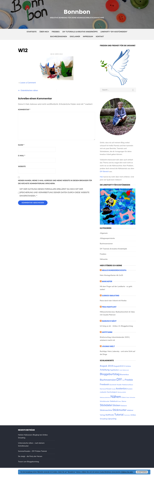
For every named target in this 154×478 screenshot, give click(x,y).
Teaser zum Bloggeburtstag (28, 461)
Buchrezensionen (58, 36)
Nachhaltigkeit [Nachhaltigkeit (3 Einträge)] (112, 392)
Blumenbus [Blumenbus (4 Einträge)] (124, 374)
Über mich (44, 32)
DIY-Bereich (104, 171)
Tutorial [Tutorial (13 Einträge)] (119, 414)
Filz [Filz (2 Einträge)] (123, 380)
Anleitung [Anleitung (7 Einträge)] (104, 369)
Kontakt (100, 36)
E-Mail (21, 156)
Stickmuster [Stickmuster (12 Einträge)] (120, 410)
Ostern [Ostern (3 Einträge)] (123, 397)
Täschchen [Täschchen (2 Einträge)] (127, 415)
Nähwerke (104, 259)
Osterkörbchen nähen (29, 90)
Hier (101, 177)
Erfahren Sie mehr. (127, 472)
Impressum (88, 36)
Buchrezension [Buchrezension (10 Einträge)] (108, 379)
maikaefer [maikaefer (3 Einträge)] (103, 392)
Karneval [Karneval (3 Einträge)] (103, 389)
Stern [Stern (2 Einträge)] (119, 401)
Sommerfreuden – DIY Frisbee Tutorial (32, 451)
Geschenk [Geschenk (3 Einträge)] (112, 385)
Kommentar (24, 109)
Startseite (32, 32)
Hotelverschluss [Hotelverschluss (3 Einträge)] (127, 385)
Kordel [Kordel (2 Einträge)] (114, 389)
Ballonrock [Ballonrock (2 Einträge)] (126, 370)
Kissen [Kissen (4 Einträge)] (109, 389)
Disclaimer (75, 36)
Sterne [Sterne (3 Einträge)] (124, 401)
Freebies (56, 32)
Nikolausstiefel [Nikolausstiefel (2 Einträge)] (121, 392)
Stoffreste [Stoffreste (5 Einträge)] (109, 415)
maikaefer (107, 281)
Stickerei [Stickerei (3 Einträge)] (124, 406)
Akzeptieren (142, 472)
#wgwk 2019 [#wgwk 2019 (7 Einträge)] (106, 365)
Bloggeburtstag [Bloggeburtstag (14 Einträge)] (109, 374)
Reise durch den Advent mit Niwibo (113, 300)
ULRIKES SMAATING (110, 295)
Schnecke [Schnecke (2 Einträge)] (132, 397)
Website (22, 166)
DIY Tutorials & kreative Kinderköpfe (80, 32)
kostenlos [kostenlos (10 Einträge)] (121, 388)
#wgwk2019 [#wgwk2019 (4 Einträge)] (118, 366)
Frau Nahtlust (109, 307)
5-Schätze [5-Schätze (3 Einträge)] (127, 366)
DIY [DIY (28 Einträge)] (119, 379)
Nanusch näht (109, 321)
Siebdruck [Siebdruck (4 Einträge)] (114, 401)
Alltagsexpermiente (107, 238)
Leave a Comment (28, 82)
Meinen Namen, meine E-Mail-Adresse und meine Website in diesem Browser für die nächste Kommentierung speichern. (55, 182)
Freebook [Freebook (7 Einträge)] (104, 384)
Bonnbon (77, 12)
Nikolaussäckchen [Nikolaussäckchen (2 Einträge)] (105, 397)
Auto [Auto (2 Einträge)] (120, 370)
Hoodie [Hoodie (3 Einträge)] (118, 385)
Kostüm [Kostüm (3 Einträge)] (129, 389)
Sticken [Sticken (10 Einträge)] (116, 405)
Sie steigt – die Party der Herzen (30, 456)
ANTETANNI (107, 332)
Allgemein (104, 233)
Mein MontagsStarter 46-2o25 (111, 275)
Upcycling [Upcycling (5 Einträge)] (112, 418)
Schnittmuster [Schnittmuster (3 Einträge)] (104, 401)
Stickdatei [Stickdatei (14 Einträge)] (106, 405)
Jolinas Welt (108, 346)
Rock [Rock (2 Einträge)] (127, 397)
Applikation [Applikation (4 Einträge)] (114, 370)
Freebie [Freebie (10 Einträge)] (129, 379)
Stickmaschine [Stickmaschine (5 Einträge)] (106, 410)
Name (21, 145)
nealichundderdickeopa (114, 270)
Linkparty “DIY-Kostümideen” (113, 32)
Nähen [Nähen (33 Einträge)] (116, 396)
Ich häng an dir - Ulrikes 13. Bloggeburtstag (116, 326)
